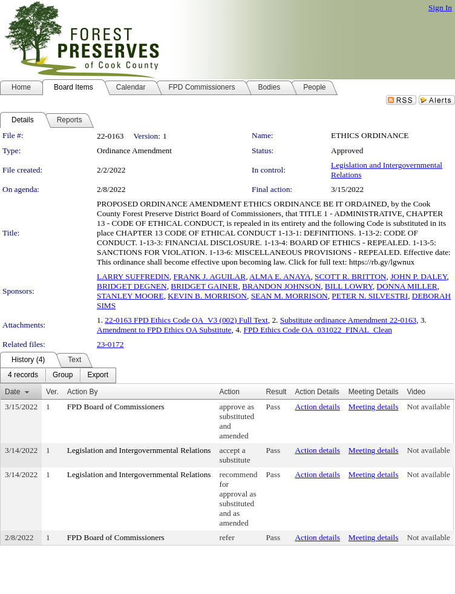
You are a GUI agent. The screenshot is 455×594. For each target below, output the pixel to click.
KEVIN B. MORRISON (207, 295)
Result (276, 392)
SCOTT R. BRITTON (350, 276)
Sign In (440, 7)
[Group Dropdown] (62, 375)
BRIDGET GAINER (204, 286)
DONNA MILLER (406, 286)
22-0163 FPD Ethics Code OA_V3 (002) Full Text (186, 320)
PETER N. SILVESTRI (370, 295)
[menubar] (58, 375)
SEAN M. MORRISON (289, 295)
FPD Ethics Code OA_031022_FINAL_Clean (318, 329)
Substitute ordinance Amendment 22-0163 (348, 320)
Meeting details (374, 406)
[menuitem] (23, 375)
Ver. (52, 392)
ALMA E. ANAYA (279, 276)
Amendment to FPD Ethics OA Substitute (164, 329)
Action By (82, 392)
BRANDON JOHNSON (281, 286)
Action (230, 392)
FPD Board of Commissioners (116, 406)
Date (12, 392)
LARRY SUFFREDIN (133, 276)
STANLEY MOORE (130, 295)
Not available (428, 406)
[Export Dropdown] (98, 375)
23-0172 (110, 344)
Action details (317, 406)
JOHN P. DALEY (418, 276)
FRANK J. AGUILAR (210, 276)
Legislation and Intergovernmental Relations (139, 450)
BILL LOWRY (349, 286)
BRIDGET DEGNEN (132, 286)
